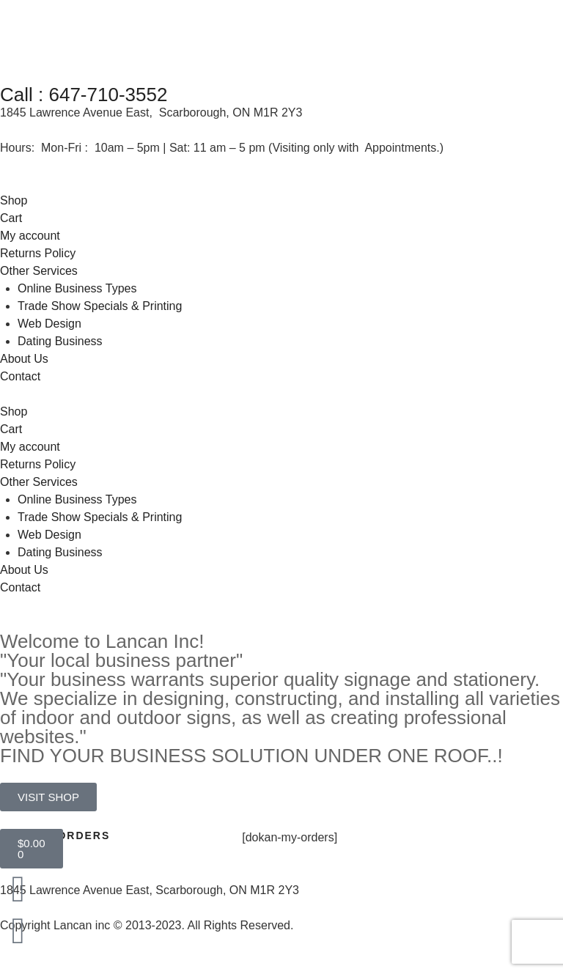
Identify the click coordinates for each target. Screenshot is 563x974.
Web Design (49, 323)
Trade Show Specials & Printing (100, 306)
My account (30, 235)
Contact (20, 376)
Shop (13, 200)
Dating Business (60, 341)
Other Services (39, 271)
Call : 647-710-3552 (83, 95)
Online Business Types (77, 288)
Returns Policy (38, 253)
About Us (24, 359)
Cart (11, 218)
